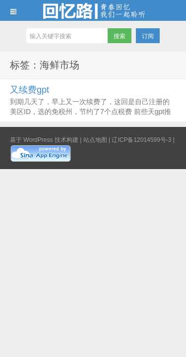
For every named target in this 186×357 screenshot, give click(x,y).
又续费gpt (29, 90)
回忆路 (93, 10)
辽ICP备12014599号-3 (141, 139)
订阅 (148, 36)
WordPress (38, 139)
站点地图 (95, 139)
